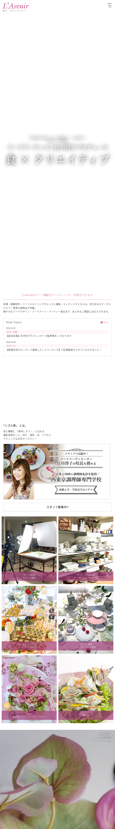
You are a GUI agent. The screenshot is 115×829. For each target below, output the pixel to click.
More (106, 322)
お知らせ (11, 345)
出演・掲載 (12, 332)
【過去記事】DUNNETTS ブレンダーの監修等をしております (38, 335)
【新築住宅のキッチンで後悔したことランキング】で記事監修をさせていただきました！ (54, 349)
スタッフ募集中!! (57, 507)
